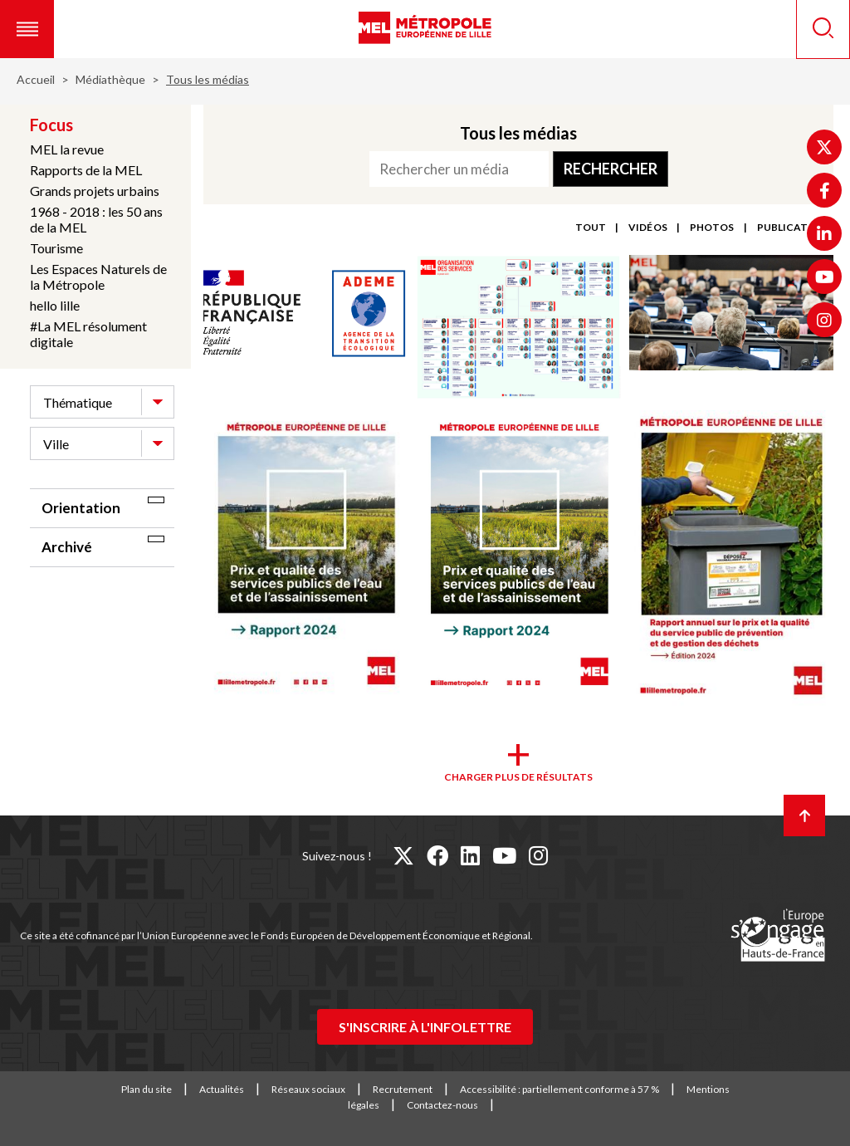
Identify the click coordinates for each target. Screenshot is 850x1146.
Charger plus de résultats (518, 777)
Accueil (36, 79)
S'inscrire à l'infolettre (425, 1027)
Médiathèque (110, 79)
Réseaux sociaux (308, 1089)
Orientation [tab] (81, 508)
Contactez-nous (442, 1105)
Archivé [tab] (67, 547)
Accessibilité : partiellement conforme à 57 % (559, 1089)
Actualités (221, 1089)
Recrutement (402, 1089)
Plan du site (146, 1089)
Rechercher (610, 168)
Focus (51, 125)
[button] (27, 29)
